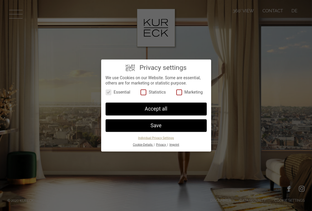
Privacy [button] (161, 143)
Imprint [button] (174, 143)
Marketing (189, 91)
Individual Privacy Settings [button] (156, 137)
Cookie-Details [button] (143, 143)
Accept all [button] (156, 108)
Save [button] (155, 124)
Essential (118, 91)
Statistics (153, 91)
